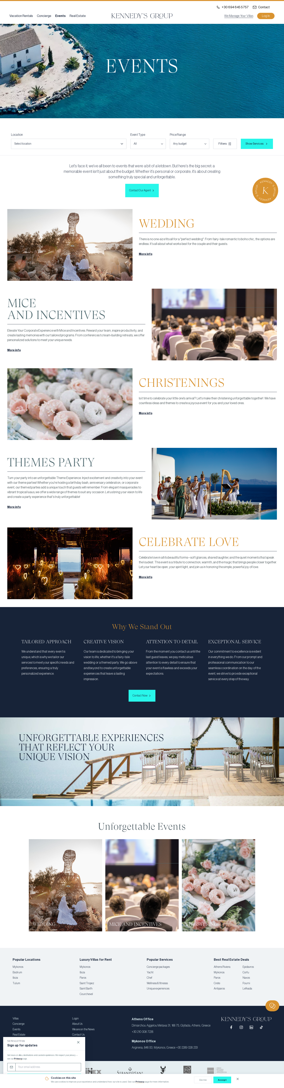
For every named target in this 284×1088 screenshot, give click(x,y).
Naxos (246, 977)
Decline (203, 1080)
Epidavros (248, 967)
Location (17, 134)
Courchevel (86, 994)
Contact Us (78, 1034)
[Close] (78, 1042)
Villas (16, 1018)
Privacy (139, 1082)
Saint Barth (86, 988)
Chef (149, 977)
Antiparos (219, 988)
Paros (83, 977)
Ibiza (15, 977)
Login (75, 1018)
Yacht (150, 972)
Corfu (246, 972)
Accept (222, 1080)
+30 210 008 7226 (142, 1031)
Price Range (178, 134)
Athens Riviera (222, 967)
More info (145, 254)
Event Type (137, 134)
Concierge (44, 16)
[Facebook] (231, 1027)
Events (60, 16)
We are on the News (83, 1029)
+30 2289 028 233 (187, 1047)
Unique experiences (158, 988)
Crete (217, 983)
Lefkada (247, 988)
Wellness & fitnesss (157, 983)
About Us (77, 1024)
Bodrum (17, 972)
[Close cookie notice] (238, 1079)
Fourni (246, 983)
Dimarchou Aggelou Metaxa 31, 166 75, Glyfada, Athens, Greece (171, 1025)
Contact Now (142, 695)
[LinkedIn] (251, 1027)
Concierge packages (158, 967)
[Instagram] (241, 1027)
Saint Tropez (87, 983)
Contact (264, 7)
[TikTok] (261, 1027)
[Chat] (272, 1005)
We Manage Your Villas (238, 16)
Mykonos (18, 967)
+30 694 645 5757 (235, 7)
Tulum (16, 983)
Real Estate (78, 16)
